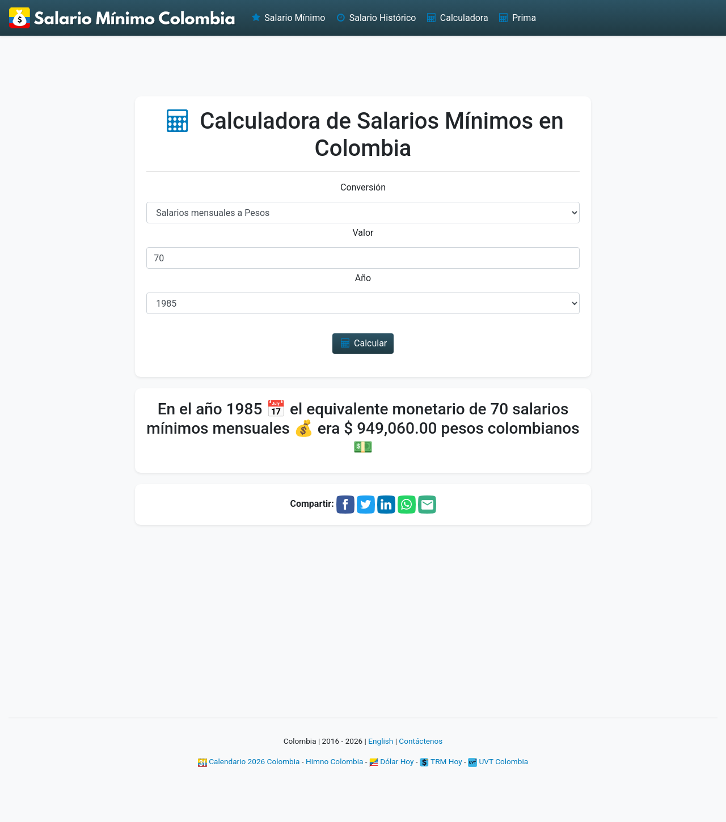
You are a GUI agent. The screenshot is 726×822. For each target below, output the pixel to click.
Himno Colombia (334, 761)
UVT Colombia (498, 761)
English (380, 740)
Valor (363, 232)
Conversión (363, 187)
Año (363, 278)
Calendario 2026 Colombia (249, 761)
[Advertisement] (363, 65)
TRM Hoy (441, 761)
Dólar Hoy (391, 761)
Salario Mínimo (287, 17)
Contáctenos (420, 740)
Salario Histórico (375, 17)
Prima (516, 17)
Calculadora (456, 17)
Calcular (363, 343)
